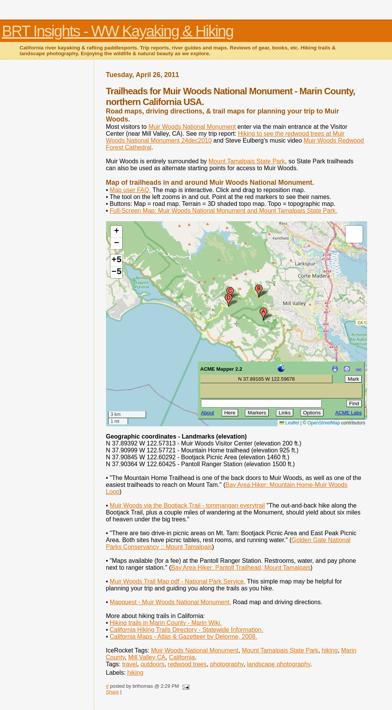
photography (227, 664)
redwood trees (187, 664)
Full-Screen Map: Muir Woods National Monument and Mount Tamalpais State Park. (223, 210)
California (182, 657)
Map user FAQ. (130, 190)
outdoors (152, 664)
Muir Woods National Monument (192, 126)
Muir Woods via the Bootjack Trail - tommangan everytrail (187, 505)
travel (129, 664)
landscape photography (278, 664)
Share (112, 692)
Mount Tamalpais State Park (247, 161)
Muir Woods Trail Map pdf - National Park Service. (178, 581)
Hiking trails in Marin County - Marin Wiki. (166, 623)
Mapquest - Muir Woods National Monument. (170, 602)
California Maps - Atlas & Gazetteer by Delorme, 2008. (183, 636)
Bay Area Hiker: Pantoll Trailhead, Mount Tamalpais (240, 567)
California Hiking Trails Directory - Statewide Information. (186, 629)
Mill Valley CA (147, 657)
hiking (330, 650)
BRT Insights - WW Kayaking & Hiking (117, 31)
